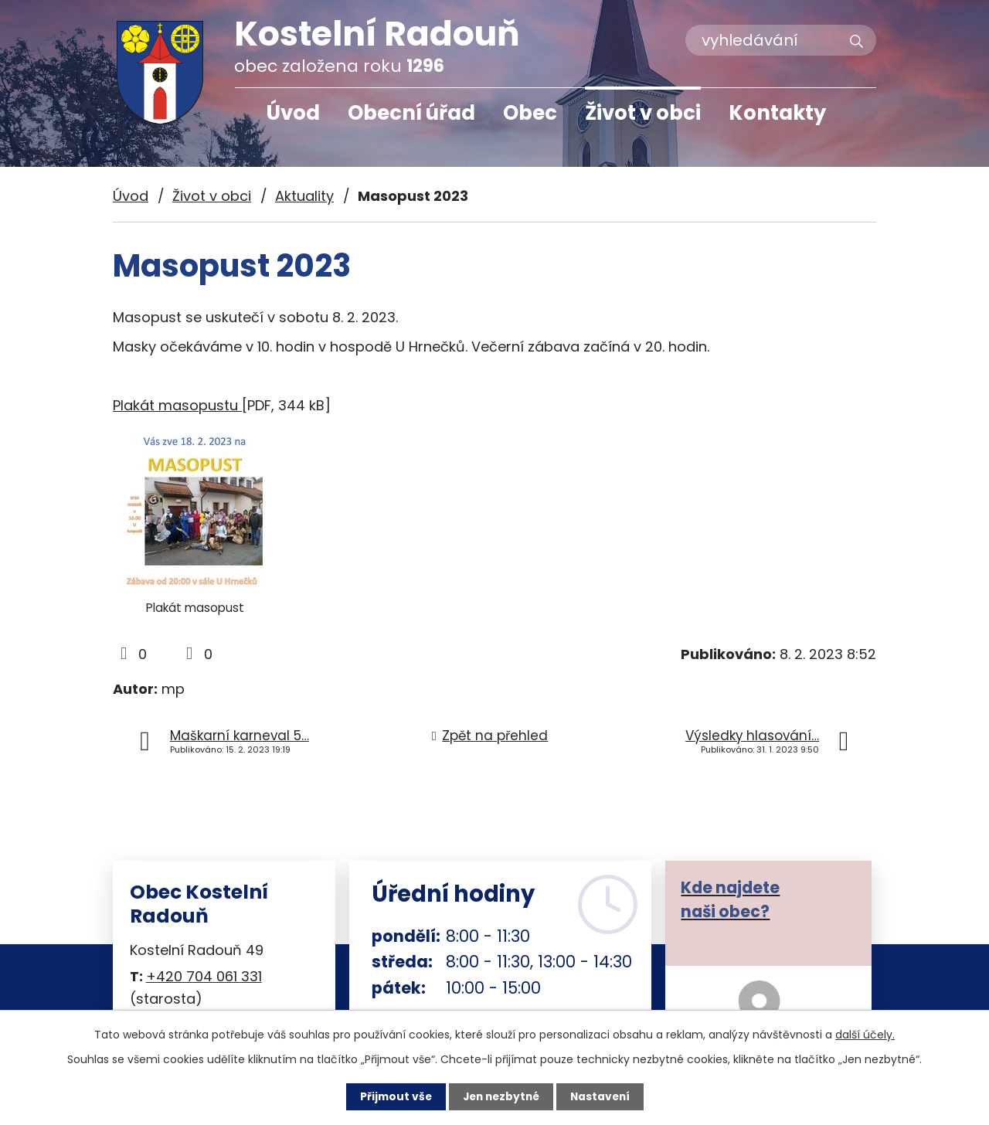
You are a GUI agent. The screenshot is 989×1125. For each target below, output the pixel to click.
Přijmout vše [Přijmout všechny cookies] (392, 1096)
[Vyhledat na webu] (780, 40)
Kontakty (777, 113)
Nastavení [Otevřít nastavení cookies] (603, 1096)
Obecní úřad (411, 113)
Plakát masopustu (177, 405)
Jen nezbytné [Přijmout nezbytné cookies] (500, 1096)
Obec (530, 113)
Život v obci (643, 113)
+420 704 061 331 (204, 976)
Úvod (293, 113)
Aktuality (304, 196)
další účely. (865, 1034)
